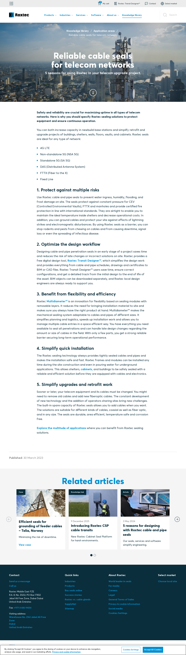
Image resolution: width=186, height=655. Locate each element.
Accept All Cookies (152, 649)
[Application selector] (11, 3)
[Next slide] (177, 519)
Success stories (73, 594)
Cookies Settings (118, 613)
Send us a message (19, 581)
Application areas (104, 30)
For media (114, 585)
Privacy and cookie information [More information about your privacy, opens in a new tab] (66, 652)
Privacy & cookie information (124, 604)
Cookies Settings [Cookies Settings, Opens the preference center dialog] (131, 649)
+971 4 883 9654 (22, 607)
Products (70, 585)
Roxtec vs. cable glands (77, 599)
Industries (70, 581)
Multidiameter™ (57, 301)
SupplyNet (70, 604)
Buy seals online (73, 590)
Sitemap (69, 608)
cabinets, (87, 369)
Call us (12, 585)
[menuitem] (50, 16)
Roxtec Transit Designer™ (84, 260)
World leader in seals (120, 581)
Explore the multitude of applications (61, 428)
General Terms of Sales (121, 599)
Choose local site (167, 581)
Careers (113, 590)
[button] (103, 3)
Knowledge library (78, 30)
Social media (116, 608)
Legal (112, 594)
